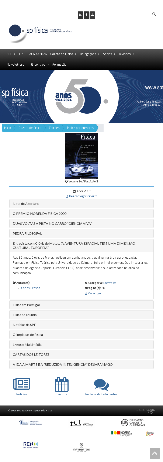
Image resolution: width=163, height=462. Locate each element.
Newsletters (15, 65)
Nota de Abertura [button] (26, 203)
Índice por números (80, 128)
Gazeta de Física (61, 54)
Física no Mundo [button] (25, 315)
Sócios (107, 54)
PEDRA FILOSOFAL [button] (27, 233)
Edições (54, 128)
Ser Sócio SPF (112, 14)
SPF (9, 54)
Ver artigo (93, 293)
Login (137, 14)
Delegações (88, 54)
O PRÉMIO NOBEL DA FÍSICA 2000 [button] (39, 213)
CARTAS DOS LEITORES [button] (31, 354)
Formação (59, 65)
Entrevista (110, 283)
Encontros (38, 65)
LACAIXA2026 (37, 54)
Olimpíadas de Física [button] (28, 334)
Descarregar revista (81, 196)
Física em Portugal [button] (26, 305)
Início (7, 128)
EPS (21, 54)
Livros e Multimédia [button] (27, 344)
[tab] (81, 203)
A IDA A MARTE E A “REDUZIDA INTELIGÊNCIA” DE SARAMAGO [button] (63, 364)
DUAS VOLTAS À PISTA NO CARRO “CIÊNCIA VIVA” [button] (52, 223)
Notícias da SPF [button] (24, 325)
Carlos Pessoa (30, 288)
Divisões (125, 54)
